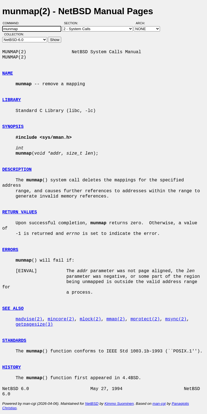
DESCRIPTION (17, 170)
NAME (7, 73)
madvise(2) (29, 319)
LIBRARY (11, 100)
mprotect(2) (145, 319)
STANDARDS (14, 341)
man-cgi (159, 403)
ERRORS (10, 250)
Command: (13, 23)
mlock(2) (90, 319)
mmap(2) (115, 319)
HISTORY (11, 367)
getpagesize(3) (34, 325)
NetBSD (91, 403)
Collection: (14, 34)
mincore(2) (61, 319)
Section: (72, 23)
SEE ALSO (13, 309)
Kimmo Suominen (119, 403)
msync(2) (176, 319)
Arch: (143, 23)
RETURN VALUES (19, 212)
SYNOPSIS (13, 127)
